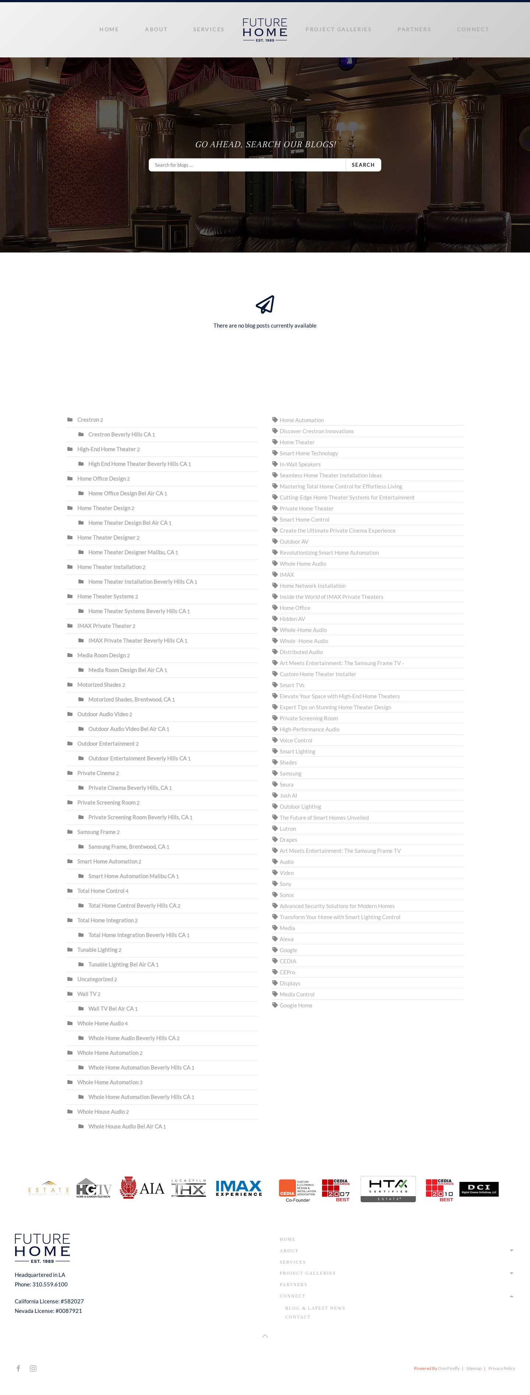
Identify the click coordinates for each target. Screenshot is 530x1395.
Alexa (287, 939)
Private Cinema (96, 773)
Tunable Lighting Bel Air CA (121, 964)
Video (287, 872)
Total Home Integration (105, 920)
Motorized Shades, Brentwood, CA (129, 699)
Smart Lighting (297, 751)
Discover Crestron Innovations (317, 431)
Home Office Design (101, 478)
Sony (286, 883)
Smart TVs (292, 685)
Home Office (295, 607)
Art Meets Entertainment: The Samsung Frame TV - (342, 663)
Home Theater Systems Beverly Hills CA (137, 611)
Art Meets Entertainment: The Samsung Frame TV (340, 850)
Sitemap (474, 1368)
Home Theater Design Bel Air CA (127, 522)
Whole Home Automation (107, 1052)
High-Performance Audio (309, 729)
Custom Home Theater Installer (318, 674)
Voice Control (296, 740)
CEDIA (288, 961)
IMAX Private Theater (104, 625)
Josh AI (288, 795)
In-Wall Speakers (300, 464)
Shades (288, 762)
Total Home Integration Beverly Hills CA (137, 935)
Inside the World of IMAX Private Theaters (332, 596)
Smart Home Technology (309, 453)
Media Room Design (101, 655)
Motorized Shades (99, 684)
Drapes (288, 839)
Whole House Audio (101, 1111)
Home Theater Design (103, 508)
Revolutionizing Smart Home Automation (329, 552)
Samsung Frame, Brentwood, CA (126, 846)
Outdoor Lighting (300, 806)
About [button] (156, 29)
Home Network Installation (313, 585)
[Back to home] (265, 29)
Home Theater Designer (107, 537)
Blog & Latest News (315, 1308)
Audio (287, 861)
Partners (414, 29)
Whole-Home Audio (303, 629)
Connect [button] (473, 29)
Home (109, 29)
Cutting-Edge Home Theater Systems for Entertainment (347, 497)
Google (288, 950)
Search (363, 165)
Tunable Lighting (97, 949)
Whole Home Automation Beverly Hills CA (139, 1067)
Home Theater (297, 442)
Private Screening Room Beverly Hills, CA (138, 817)
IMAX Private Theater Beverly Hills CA (135, 640)
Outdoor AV (294, 541)
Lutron (288, 828)
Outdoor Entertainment (106, 743)
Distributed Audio (301, 652)
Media (287, 928)
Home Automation (302, 420)
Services (209, 29)
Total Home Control (100, 890)
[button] (265, 1336)
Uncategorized (95, 979)
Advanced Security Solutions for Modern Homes (337, 906)
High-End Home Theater (106, 449)
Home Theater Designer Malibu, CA (131, 552)
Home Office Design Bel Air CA (125, 493)
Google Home (296, 1005)
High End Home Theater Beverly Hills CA (138, 463)
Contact (298, 1317)
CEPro (287, 972)
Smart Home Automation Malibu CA (131, 876)
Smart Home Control (304, 519)
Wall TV (86, 993)
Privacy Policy (501, 1368)
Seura (287, 784)
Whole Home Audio (100, 1023)
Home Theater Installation (109, 567)
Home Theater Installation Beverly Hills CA (140, 581)
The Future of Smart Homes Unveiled (324, 817)
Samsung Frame (96, 832)
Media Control (297, 994)
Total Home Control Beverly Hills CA (132, 905)
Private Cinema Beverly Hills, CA (128, 787)
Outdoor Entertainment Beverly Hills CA (137, 758)
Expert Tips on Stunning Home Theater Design (335, 707)
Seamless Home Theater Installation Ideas (331, 475)
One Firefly (449, 1368)
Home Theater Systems (105, 596)
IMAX (287, 574)
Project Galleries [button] (338, 29)
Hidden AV (292, 618)
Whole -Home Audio (304, 641)
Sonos (287, 894)
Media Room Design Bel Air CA (125, 670)
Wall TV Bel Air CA (111, 1008)
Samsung (290, 773)
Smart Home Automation (107, 861)
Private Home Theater (307, 508)
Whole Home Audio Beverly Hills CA (132, 1038)
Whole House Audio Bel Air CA (125, 1126)
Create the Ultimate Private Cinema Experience (338, 530)
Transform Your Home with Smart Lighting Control (340, 917)
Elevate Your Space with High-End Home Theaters (340, 696)
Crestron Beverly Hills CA (119, 434)
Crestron (88, 419)
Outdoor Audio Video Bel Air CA (126, 728)
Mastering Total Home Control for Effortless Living (341, 486)
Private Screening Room (107, 802)
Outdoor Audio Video (102, 714)
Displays (290, 983)
